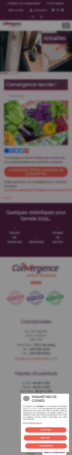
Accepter (46, 429)
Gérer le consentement (54, 453)
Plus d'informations (32, 423)
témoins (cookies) (32, 408)
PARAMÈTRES (46, 445)
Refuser (45, 437)
